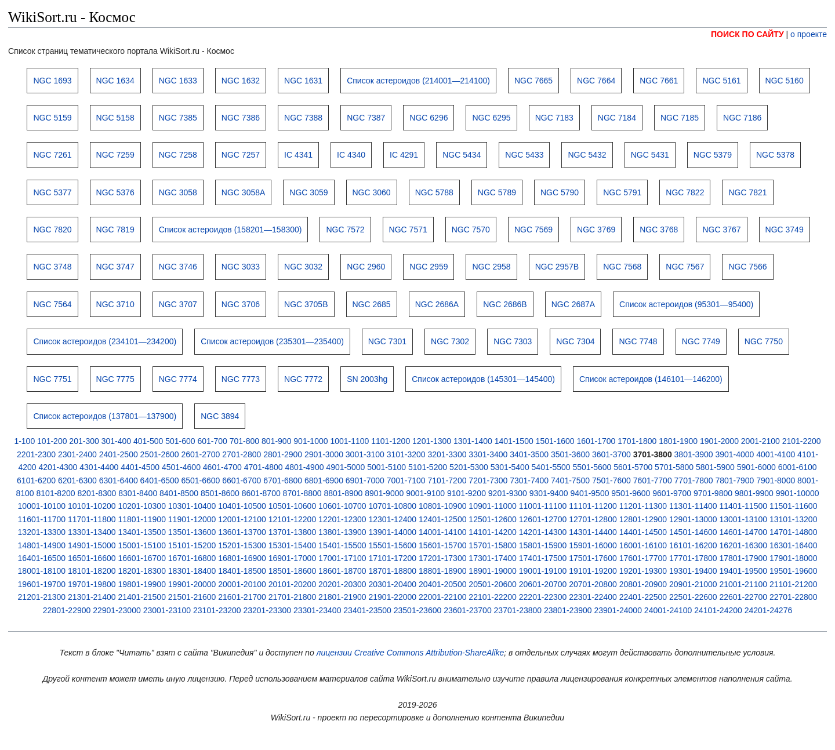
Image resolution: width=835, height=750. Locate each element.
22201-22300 (543, 597)
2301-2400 (77, 454)
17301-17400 (493, 558)
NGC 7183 (554, 117)
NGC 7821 (747, 192)
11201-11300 (643, 506)
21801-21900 (342, 597)
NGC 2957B (557, 266)
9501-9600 (630, 493)
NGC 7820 (52, 229)
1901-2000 (719, 441)
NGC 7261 (52, 154)
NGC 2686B (505, 304)
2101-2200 (801, 441)
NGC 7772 (303, 379)
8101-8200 (56, 493)
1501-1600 (555, 441)
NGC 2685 (372, 304)
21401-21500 (142, 597)
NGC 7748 (638, 341)
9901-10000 (797, 493)
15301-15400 (292, 545)
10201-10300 (142, 506)
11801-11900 (142, 519)
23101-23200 (217, 610)
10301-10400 (192, 506)
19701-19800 (92, 584)
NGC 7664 (596, 80)
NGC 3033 (241, 266)
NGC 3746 (178, 266)
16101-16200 (693, 545)
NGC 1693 (52, 80)
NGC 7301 (387, 341)
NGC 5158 (115, 117)
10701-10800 (393, 506)
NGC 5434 (461, 154)
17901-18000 (793, 558)
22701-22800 (793, 597)
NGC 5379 (713, 154)
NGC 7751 (52, 379)
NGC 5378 (775, 154)
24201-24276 (769, 610)
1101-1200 (390, 441)
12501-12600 (493, 519)
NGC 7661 (659, 80)
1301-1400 (472, 441)
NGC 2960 (366, 266)
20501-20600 (493, 584)
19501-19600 (793, 571)
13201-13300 (42, 532)
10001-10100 (42, 506)
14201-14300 (543, 532)
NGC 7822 (685, 192)
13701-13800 (292, 532)
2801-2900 (282, 454)
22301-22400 (593, 597)
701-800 (244, 441)
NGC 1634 (115, 80)
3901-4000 (734, 454)
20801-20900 (643, 584)
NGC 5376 (115, 192)
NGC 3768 (659, 229)
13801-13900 (342, 532)
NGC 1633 (178, 80)
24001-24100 (668, 610)
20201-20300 (342, 584)
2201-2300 (36, 454)
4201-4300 (57, 467)
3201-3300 (447, 454)
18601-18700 (342, 571)
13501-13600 (192, 532)
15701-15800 (493, 545)
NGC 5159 (52, 117)
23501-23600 (418, 610)
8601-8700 (261, 493)
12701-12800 (593, 519)
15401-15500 (342, 545)
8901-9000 (384, 493)
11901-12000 (192, 519)
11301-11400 (693, 506)
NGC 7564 (52, 304)
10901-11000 (493, 506)
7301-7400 (529, 480)
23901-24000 (618, 610)
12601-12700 (543, 519)
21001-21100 (743, 584)
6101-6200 (36, 480)
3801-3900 (693, 454)
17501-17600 (593, 558)
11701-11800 (92, 519)
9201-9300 (507, 493)
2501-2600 (159, 454)
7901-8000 (775, 480)
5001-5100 (386, 467)
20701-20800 (593, 584)
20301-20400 (393, 584)
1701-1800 (637, 441)
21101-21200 (793, 584)
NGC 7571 (408, 229)
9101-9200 (466, 493)
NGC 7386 (241, 117)
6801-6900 (323, 480)
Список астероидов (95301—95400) (686, 304)
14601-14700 (743, 532)
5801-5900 (715, 467)
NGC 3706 (241, 304)
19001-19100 (543, 571)
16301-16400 (793, 545)
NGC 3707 (178, 304)
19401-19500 (743, 571)
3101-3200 (406, 454)
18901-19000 (493, 571)
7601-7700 (652, 480)
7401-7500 (570, 480)
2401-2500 (118, 454)
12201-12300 (342, 519)
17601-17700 (643, 558)
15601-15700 (443, 545)
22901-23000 (117, 610)
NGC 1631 (303, 80)
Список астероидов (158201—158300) (230, 229)
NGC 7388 (303, 117)
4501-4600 (181, 467)
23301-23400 (317, 610)
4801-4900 (304, 467)
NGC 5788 (434, 192)
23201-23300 (267, 610)
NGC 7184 (617, 117)
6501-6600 (200, 480)
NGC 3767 (721, 229)
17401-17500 (543, 558)
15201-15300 (242, 545)
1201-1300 (431, 441)
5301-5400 (510, 467)
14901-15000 (92, 545)
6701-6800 (282, 480)
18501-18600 (292, 571)
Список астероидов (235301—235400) (272, 341)
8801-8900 (343, 493)
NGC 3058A (243, 192)
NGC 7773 (241, 379)
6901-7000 (365, 480)
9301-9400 (548, 493)
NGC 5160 (784, 80)
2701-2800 (241, 454)
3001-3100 (365, 454)
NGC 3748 (52, 266)
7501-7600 (611, 480)
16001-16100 (643, 545)
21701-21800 (292, 597)
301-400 (116, 441)
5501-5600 (591, 467)
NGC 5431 (650, 154)
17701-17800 (693, 558)
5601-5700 (632, 467)
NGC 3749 (784, 229)
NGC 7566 (747, 266)
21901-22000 (393, 597)
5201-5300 (468, 467)
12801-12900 (643, 519)
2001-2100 (760, 441)
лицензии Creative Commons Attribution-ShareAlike (410, 652)
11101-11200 (593, 506)
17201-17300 (443, 558)
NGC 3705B (306, 304)
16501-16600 (92, 558)
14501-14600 (693, 532)
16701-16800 (192, 558)
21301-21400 (92, 597)
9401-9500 (590, 493)
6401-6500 (159, 480)
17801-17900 (743, 558)
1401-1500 (514, 441)
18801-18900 (443, 571)
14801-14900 (42, 545)
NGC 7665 (533, 80)
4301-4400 (98, 467)
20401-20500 (443, 584)
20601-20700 (543, 584)
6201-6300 (77, 480)
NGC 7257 (241, 154)
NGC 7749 (701, 341)
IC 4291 (404, 154)
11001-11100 (543, 506)
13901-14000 (393, 532)
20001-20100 (242, 584)
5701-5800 (674, 467)
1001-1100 (349, 441)
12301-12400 (393, 519)
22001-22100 (443, 597)
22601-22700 (743, 597)
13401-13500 (142, 532)
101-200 (52, 441)
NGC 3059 (308, 192)
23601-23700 (468, 610)
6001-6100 (797, 467)
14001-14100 (443, 532)
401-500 (148, 441)
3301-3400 (488, 454)
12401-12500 (443, 519)
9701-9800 (713, 493)
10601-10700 (342, 506)
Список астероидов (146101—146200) (651, 379)
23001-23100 (167, 610)
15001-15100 (142, 545)
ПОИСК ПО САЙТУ (747, 34)
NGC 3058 (178, 192)
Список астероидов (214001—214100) (418, 80)
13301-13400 (92, 532)
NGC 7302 (450, 341)
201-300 (84, 441)
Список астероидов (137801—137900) (104, 416)
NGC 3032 (303, 266)
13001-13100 (743, 519)
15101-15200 (192, 545)
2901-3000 (323, 454)
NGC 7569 (533, 229)
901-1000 (310, 441)
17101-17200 (393, 558)
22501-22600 (693, 597)
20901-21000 (693, 584)
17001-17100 (342, 558)
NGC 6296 (428, 117)
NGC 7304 (575, 341)
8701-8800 (302, 493)
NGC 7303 (512, 341)
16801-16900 (242, 558)
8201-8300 (96, 493)
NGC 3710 (115, 304)
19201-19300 (643, 571)
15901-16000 (593, 545)
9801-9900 (754, 493)
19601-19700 (42, 584)
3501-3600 (570, 454)
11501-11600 (793, 506)
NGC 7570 (471, 229)
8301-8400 (137, 493)
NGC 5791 (622, 192)
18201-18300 (142, 571)
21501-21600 (192, 597)
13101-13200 (793, 519)
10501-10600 (292, 506)
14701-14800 (793, 532)
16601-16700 (142, 558)
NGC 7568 (622, 266)
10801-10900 (443, 506)
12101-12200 (292, 519)
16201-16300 (743, 545)
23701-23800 (518, 610)
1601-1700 (595, 441)
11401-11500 (743, 506)
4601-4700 (222, 467)
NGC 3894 (220, 416)
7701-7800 (693, 480)
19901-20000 (192, 584)
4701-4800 (263, 467)
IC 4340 (351, 154)
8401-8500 (178, 493)
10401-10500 (242, 506)
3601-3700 (611, 454)
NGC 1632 (241, 80)
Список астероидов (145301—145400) (483, 379)
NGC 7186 (742, 117)
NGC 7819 (115, 229)
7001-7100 (406, 480)
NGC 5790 (559, 192)
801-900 (276, 441)
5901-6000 (756, 467)
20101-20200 (292, 584)
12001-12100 (242, 519)
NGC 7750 (764, 341)
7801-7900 (734, 480)
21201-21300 (42, 597)
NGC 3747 (115, 266)
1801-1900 (678, 441)
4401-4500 (140, 467)
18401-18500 (242, 571)
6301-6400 (118, 480)
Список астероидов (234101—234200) (104, 341)
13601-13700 (242, 532)
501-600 (180, 441)
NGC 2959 (428, 266)
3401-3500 (529, 454)
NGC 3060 (372, 192)
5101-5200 (427, 467)
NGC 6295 (491, 117)
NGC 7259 (115, 154)
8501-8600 (220, 493)
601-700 (212, 441)
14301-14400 (593, 532)
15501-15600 (393, 545)
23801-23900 (568, 610)
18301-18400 (192, 571)
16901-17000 (292, 558)
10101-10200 (92, 506)
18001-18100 (42, 571)
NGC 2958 (491, 266)
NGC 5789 (497, 192)
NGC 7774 (178, 379)
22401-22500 (643, 597)
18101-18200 (92, 571)
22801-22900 (67, 610)
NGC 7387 (366, 117)
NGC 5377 (52, 192)
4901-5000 (345, 467)
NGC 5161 (721, 80)
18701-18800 (393, 571)
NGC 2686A (437, 304)
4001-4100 (775, 454)
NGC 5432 (587, 154)
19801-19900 (142, 584)
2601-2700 (200, 454)
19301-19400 (693, 571)
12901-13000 (693, 519)
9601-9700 (671, 493)
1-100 (24, 441)
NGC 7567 (685, 266)
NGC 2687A (573, 304)
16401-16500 (42, 558)
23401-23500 (367, 610)
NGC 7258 (178, 154)
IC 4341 (298, 154)
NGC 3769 (596, 229)
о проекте (808, 34)
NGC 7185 (679, 117)
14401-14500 (643, 532)
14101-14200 (493, 532)
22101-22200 (493, 597)
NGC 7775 (115, 379)
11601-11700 (42, 519)
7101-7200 (447, 480)
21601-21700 (242, 597)
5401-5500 (551, 467)
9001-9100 (425, 493)
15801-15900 (543, 545)
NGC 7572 (345, 229)
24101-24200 (718, 610)
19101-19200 (593, 571)
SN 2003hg (367, 379)
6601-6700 (241, 480)
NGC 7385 (178, 117)
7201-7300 (488, 480)
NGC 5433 (524, 154)
